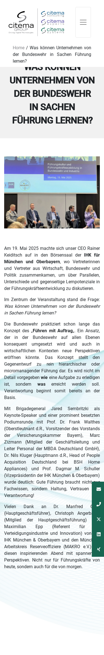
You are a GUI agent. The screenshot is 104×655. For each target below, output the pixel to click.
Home (18, 47)
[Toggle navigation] (83, 22)
